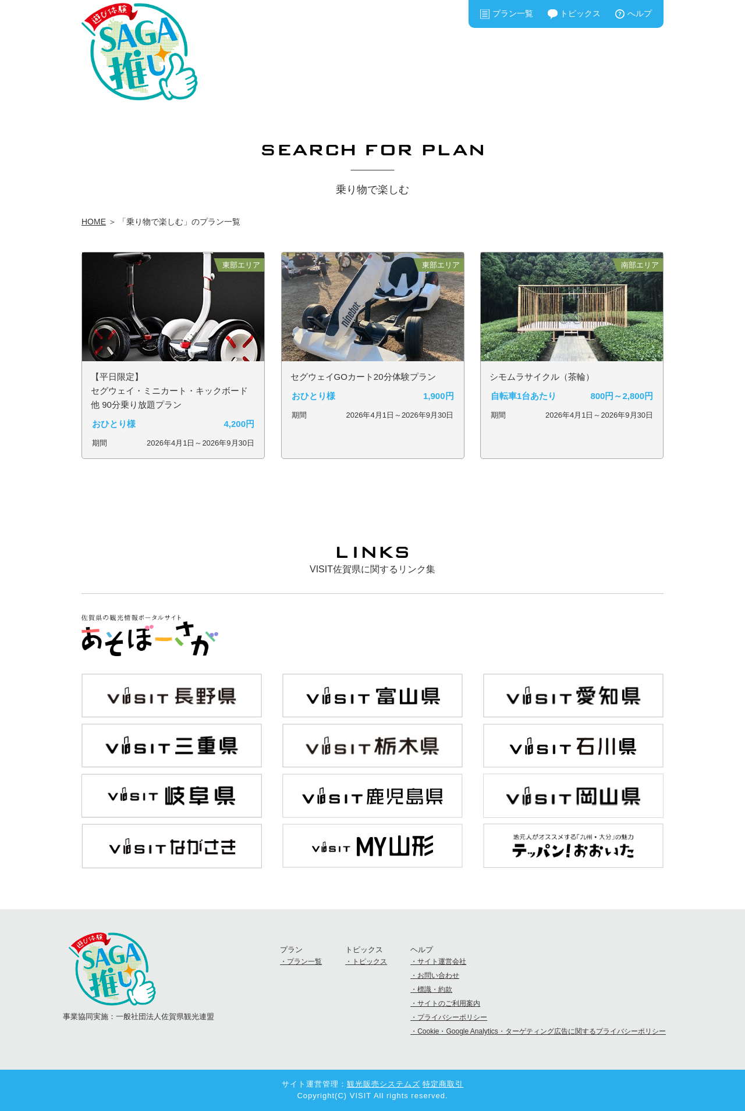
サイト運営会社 (441, 961)
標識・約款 (434, 989)
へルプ (639, 13)
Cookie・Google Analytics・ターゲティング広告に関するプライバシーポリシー (541, 1031)
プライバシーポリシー (452, 1017)
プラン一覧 (512, 13)
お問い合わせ (438, 975)
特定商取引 (443, 1084)
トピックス (580, 13)
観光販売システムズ (383, 1084)
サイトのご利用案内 (448, 1003)
